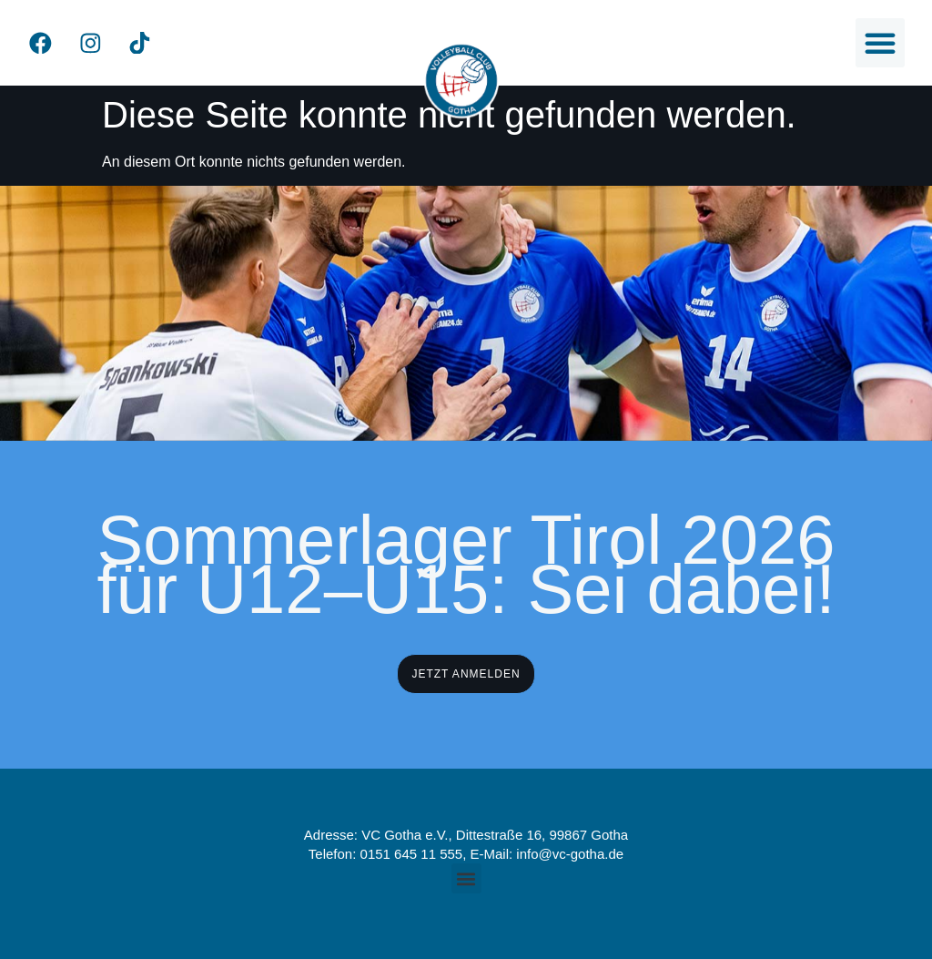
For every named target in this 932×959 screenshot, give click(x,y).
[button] (880, 42)
